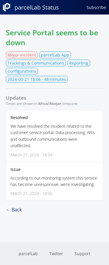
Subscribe (96, 7)
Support (82, 253)
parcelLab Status (31, 7)
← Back (14, 209)
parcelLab (28, 253)
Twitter (56, 253)
